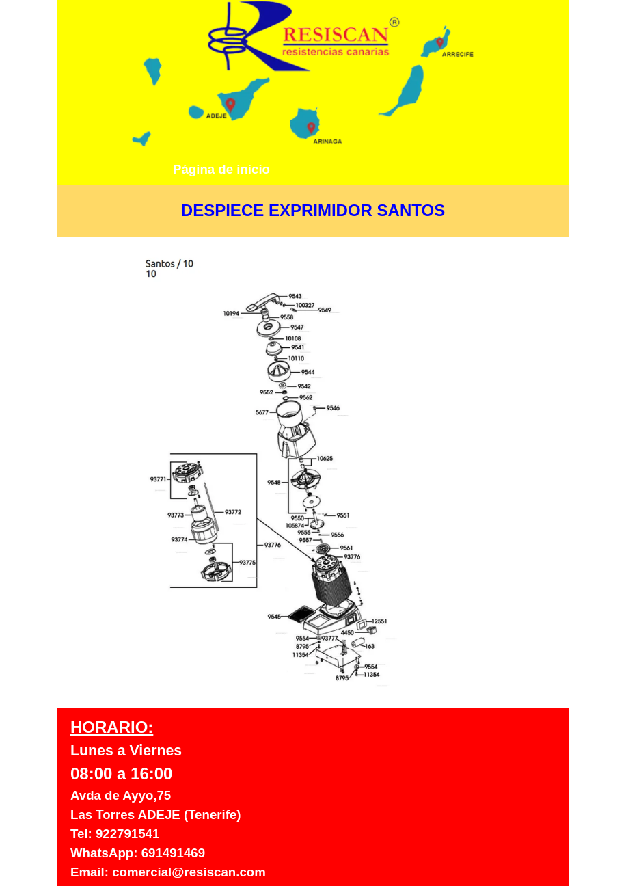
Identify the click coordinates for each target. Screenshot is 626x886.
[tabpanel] (313, 210)
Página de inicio (221, 169)
